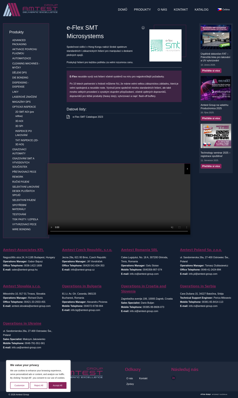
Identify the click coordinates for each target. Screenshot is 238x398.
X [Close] (187, 169)
